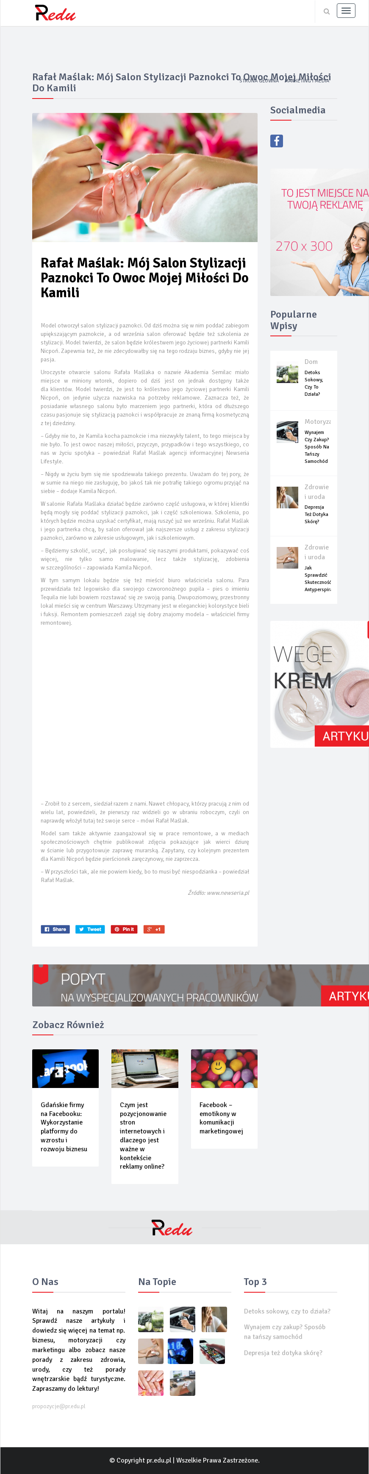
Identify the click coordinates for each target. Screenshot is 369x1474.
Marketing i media (307, 81)
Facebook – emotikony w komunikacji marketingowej (221, 1118)
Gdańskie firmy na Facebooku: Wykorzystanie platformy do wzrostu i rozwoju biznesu (64, 1127)
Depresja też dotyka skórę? (316, 514)
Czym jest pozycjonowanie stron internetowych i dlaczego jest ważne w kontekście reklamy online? (143, 1136)
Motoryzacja (323, 421)
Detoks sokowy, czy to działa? (287, 1311)
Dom (311, 362)
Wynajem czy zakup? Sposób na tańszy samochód (317, 447)
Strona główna (259, 81)
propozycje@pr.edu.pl (59, 1406)
